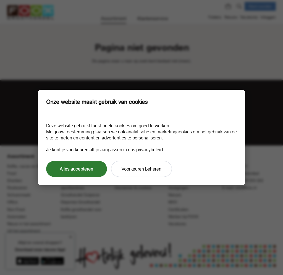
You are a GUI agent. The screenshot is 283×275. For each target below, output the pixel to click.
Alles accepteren (76, 168)
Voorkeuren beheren (141, 168)
